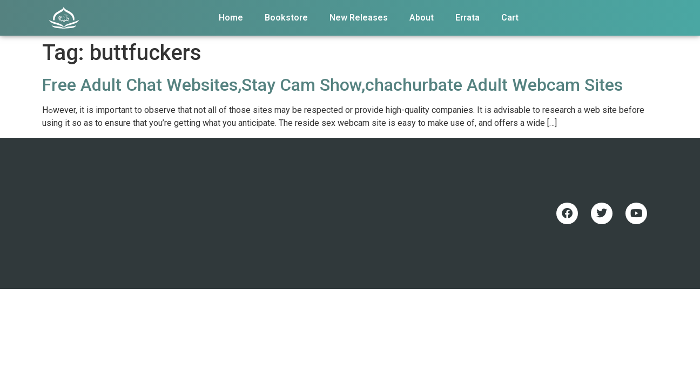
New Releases (358, 17)
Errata (467, 17)
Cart (510, 17)
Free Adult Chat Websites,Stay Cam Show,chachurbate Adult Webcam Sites (332, 85)
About (421, 17)
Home (231, 17)
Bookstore (286, 17)
